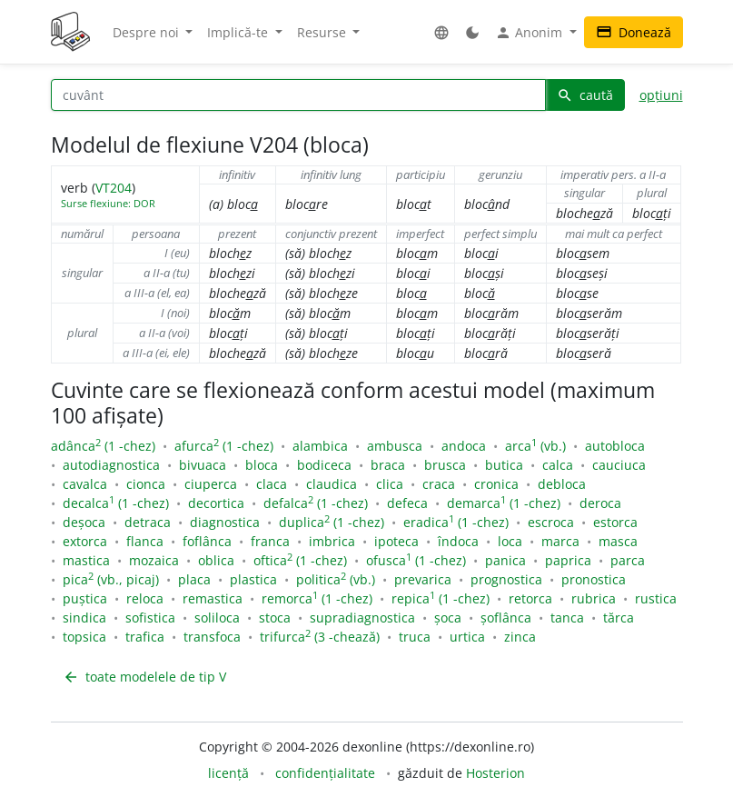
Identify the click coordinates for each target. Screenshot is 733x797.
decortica (216, 503)
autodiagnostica (111, 464)
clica (389, 484)
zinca (520, 636)
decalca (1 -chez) (116, 503)
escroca (551, 522)
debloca (562, 484)
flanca (144, 541)
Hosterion (495, 773)
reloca (144, 598)
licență (228, 773)
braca (388, 464)
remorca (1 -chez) (317, 598)
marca (560, 541)
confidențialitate (325, 773)
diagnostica (225, 522)
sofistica (150, 617)
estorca (615, 522)
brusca (445, 464)
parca (627, 560)
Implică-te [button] (239, 32)
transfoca (212, 636)
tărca (618, 617)
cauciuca (619, 464)
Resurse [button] (323, 32)
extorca (85, 541)
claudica (331, 484)
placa (194, 579)
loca (510, 541)
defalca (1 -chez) (315, 503)
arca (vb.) (535, 445)
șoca (447, 617)
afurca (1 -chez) (223, 445)
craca (438, 484)
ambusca (394, 445)
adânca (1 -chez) (103, 445)
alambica (320, 445)
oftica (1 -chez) (300, 560)
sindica (84, 617)
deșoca (84, 522)
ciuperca (210, 484)
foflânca (207, 541)
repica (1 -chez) (440, 598)
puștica (85, 598)
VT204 (113, 187)
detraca (147, 522)
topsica (84, 636)
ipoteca (396, 541)
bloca (261, 464)
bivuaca (202, 464)
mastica (86, 560)
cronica (496, 484)
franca (270, 541)
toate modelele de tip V (144, 676)
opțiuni (661, 95)
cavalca (85, 484)
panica (505, 560)
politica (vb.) (335, 579)
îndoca (458, 541)
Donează (633, 32)
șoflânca (505, 617)
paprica (568, 560)
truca (415, 636)
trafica (144, 636)
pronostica (593, 579)
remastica (213, 598)
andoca (463, 445)
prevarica (422, 579)
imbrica (332, 541)
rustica (656, 598)
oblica (216, 560)
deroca (600, 503)
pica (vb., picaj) (111, 579)
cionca (145, 484)
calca (557, 464)
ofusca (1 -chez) (416, 560)
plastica (253, 579)
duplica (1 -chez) (331, 522)
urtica (467, 636)
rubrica (593, 598)
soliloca (217, 617)
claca (271, 484)
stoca (275, 617)
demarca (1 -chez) (503, 503)
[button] (441, 32)
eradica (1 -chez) (456, 522)
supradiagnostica (362, 617)
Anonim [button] (530, 33)
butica (504, 464)
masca (618, 541)
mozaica (154, 560)
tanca (567, 617)
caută (585, 95)
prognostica (506, 579)
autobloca (615, 445)
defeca (407, 503)
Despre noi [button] (148, 32)
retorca (530, 598)
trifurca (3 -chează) (320, 636)
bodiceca (324, 464)
